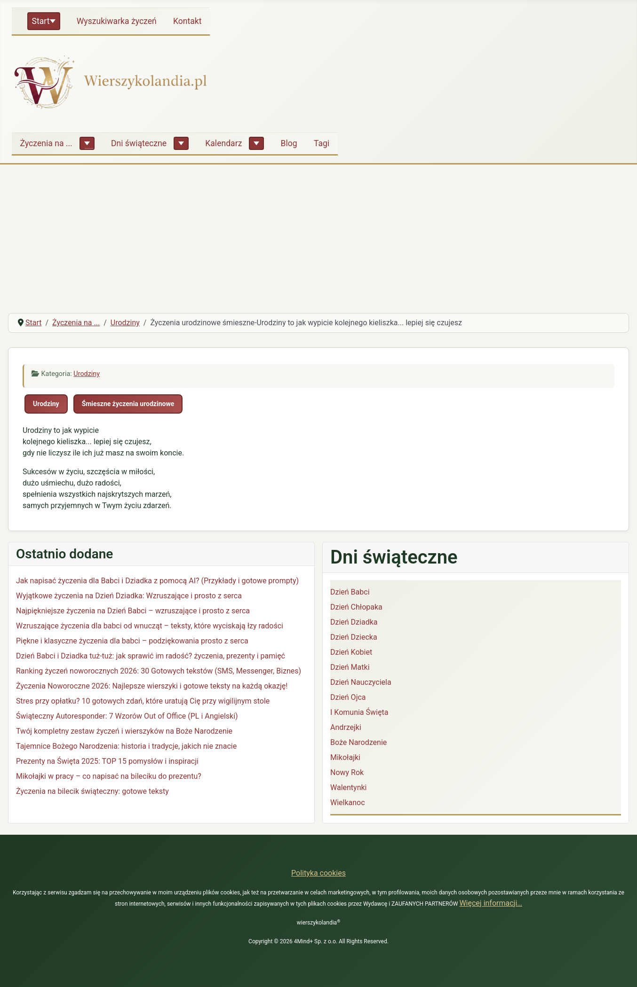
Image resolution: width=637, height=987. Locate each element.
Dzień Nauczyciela (360, 682)
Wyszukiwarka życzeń (117, 21)
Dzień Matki (350, 667)
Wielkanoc (347, 802)
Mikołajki (345, 757)
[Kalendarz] (256, 143)
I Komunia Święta (359, 712)
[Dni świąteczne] (181, 143)
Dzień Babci (350, 592)
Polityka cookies (318, 873)
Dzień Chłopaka (356, 607)
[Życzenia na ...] (87, 143)
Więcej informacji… (490, 903)
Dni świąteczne (139, 143)
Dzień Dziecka (353, 637)
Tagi (321, 143)
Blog (289, 143)
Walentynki (348, 787)
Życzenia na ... (46, 143)
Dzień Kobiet (351, 652)
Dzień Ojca (348, 697)
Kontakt (187, 21)
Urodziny (86, 374)
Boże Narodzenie (358, 742)
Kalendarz (223, 143)
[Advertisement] (318, 235)
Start (41, 21)
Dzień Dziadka (353, 622)
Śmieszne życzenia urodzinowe (128, 403)
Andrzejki (345, 727)
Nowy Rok (347, 772)
